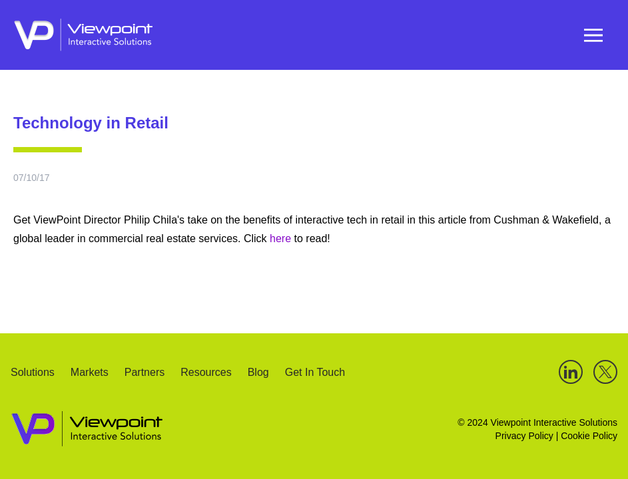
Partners (144, 373)
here (282, 238)
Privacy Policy (524, 435)
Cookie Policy (589, 435)
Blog (258, 373)
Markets (90, 373)
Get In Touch (315, 373)
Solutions (33, 373)
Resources (205, 373)
